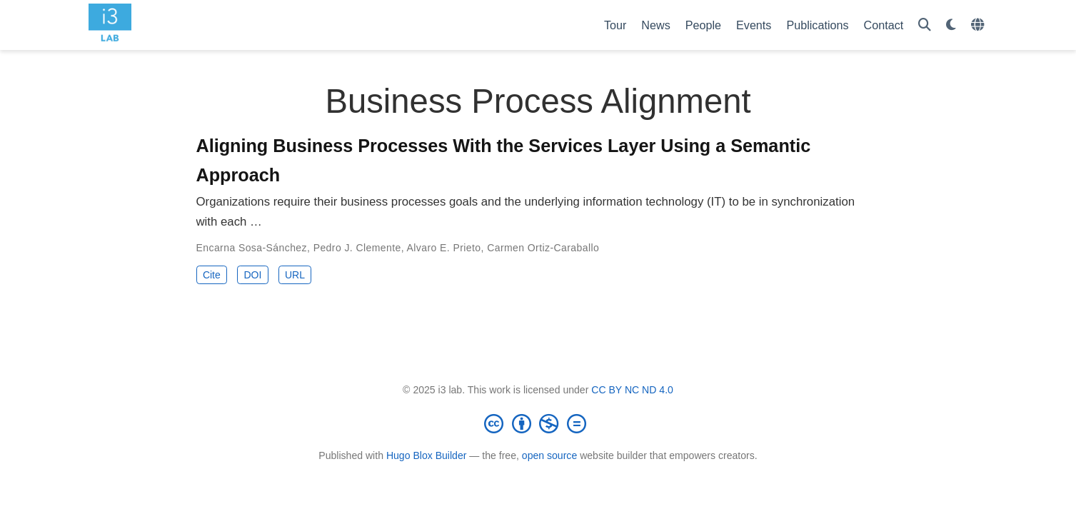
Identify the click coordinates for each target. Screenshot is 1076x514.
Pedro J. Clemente (357, 247)
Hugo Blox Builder (426, 455)
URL (295, 275)
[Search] (924, 25)
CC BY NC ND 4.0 (632, 389)
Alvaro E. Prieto (444, 247)
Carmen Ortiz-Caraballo (543, 247)
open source (549, 455)
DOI (252, 275)
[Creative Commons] (538, 423)
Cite (212, 275)
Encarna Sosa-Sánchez (252, 247)
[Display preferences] (951, 25)
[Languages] (979, 25)
